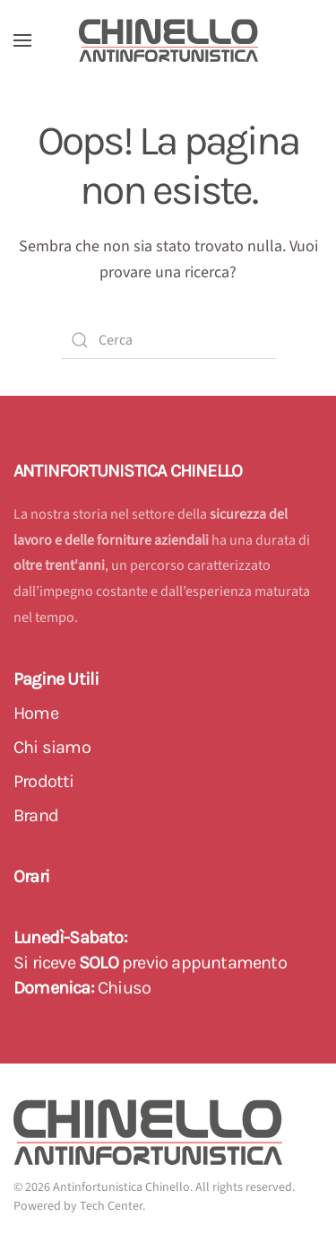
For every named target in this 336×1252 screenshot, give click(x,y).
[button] (22, 40)
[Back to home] (168, 40)
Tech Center (111, 1206)
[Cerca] (168, 340)
